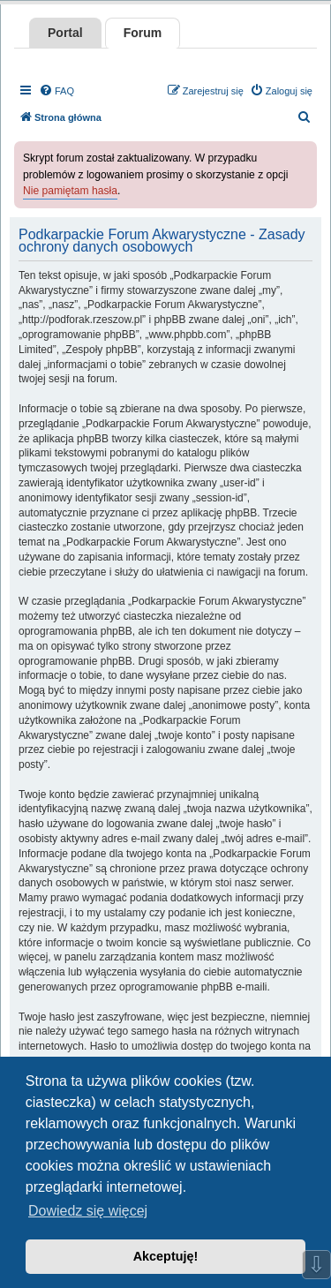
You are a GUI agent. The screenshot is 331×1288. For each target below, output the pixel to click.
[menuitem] (56, 91)
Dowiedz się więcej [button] (87, 1210)
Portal (65, 33)
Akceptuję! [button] (166, 1256)
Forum (143, 33)
